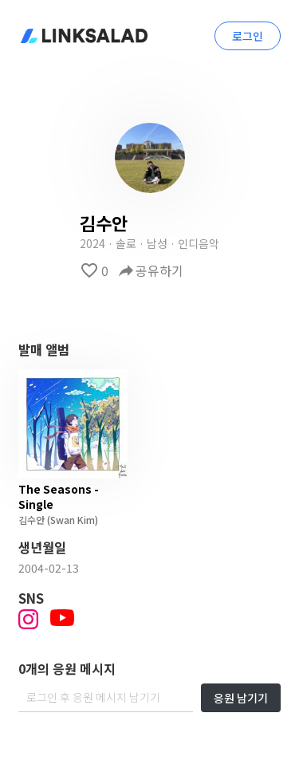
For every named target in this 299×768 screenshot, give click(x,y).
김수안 (31, 519)
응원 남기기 (241, 698)
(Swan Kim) (71, 519)
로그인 (247, 36)
